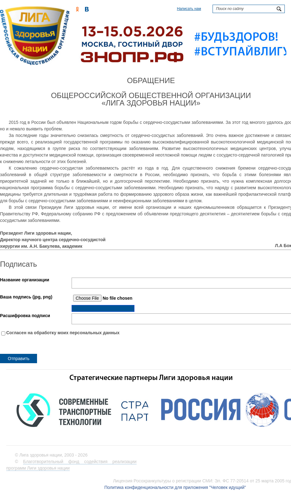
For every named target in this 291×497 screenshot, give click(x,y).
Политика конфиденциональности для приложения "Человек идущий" (175, 487)
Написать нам (189, 9)
